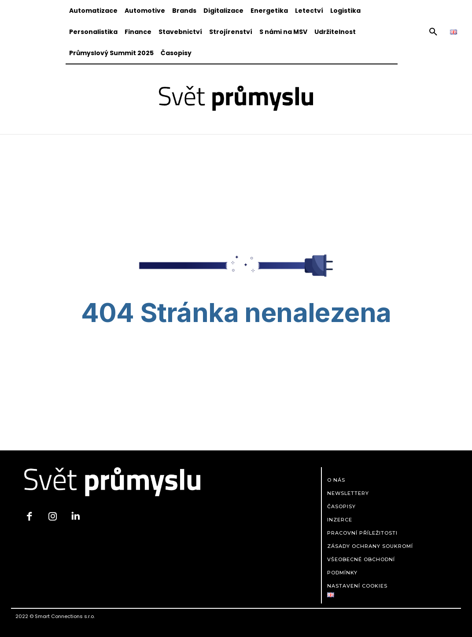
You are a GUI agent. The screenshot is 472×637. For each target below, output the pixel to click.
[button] (433, 32)
